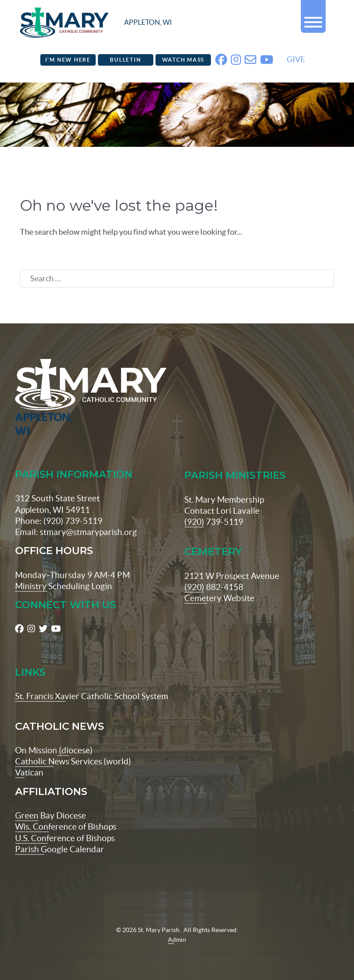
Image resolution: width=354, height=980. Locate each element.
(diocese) (75, 750)
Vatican (29, 772)
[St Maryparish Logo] (41, 398)
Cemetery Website (219, 598)
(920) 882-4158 (213, 587)
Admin (177, 939)
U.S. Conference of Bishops (65, 838)
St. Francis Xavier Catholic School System (91, 696)
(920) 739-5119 (213, 522)
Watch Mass (183, 60)
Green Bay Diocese (50, 815)
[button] (313, 18)
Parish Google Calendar (59, 849)
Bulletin (125, 60)
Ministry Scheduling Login (63, 586)
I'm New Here (68, 60)
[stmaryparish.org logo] (96, 23)
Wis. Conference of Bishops (66, 826)
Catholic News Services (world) (73, 761)
